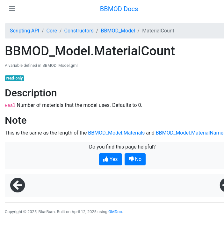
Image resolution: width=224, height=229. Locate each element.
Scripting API (24, 31)
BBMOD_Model (118, 31)
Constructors (78, 31)
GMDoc (115, 211)
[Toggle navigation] (12, 9)
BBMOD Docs (119, 9)
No (135, 159)
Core (52, 31)
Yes (110, 159)
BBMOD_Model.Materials (116, 133)
